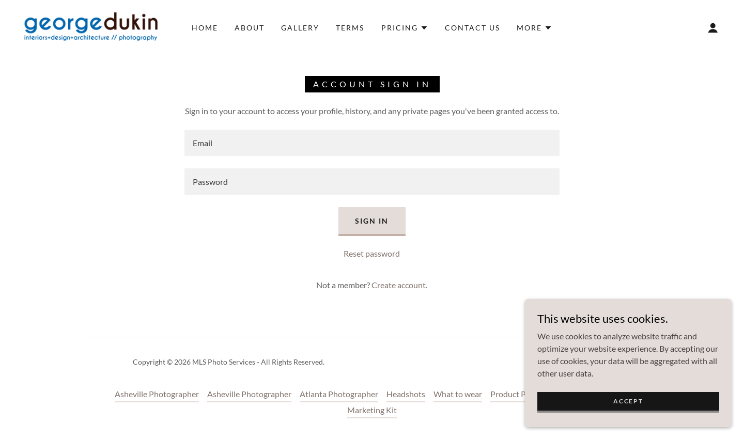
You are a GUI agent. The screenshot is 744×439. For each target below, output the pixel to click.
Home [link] (205, 27)
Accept (628, 401)
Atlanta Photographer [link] (339, 394)
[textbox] (371, 143)
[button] (404, 28)
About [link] (250, 27)
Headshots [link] (405, 394)
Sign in (372, 220)
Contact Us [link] (472, 27)
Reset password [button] (372, 253)
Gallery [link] (300, 27)
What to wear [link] (457, 394)
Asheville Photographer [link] (157, 394)
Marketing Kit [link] (372, 410)
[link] (90, 27)
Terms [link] (350, 27)
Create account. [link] (399, 285)
